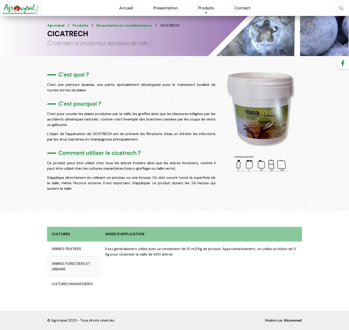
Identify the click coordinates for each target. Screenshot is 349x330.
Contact (242, 8)
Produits (206, 8)
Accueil (126, 8)
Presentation (165, 8)
